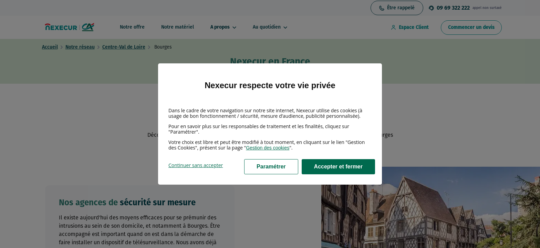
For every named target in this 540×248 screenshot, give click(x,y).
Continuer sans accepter (195, 165)
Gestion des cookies (267, 148)
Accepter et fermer (338, 166)
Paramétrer (271, 166)
